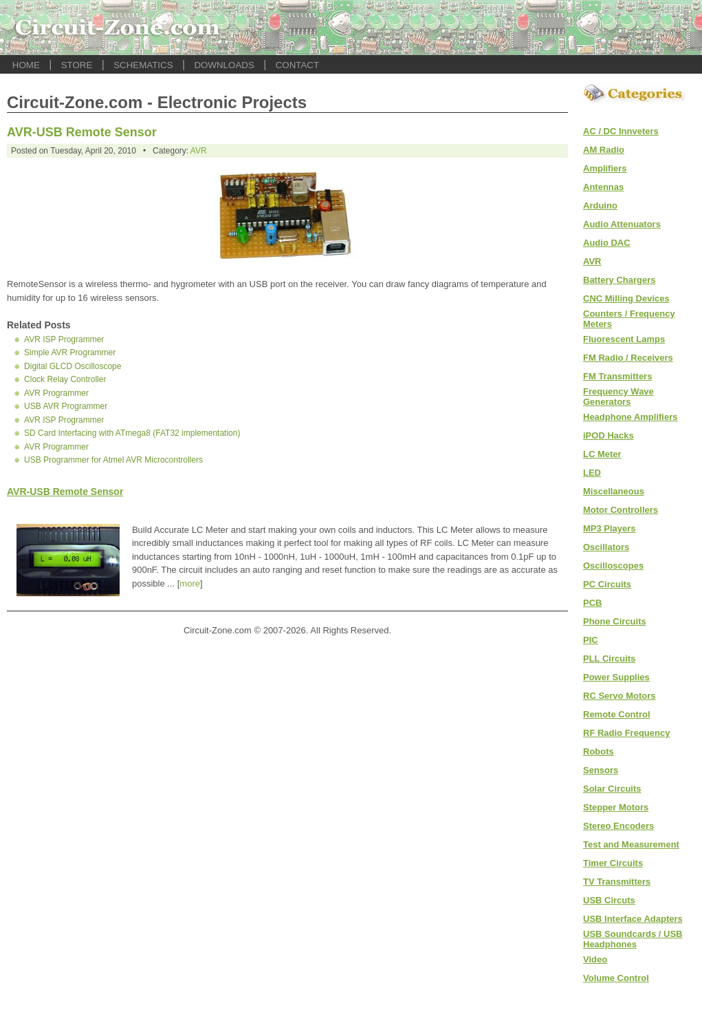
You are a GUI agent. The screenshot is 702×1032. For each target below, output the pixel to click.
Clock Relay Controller (65, 379)
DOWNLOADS (224, 65)
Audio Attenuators (622, 224)
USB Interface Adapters (633, 919)
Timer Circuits (613, 863)
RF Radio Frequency (626, 733)
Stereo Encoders (618, 826)
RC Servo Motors (619, 696)
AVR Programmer (56, 393)
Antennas (603, 187)
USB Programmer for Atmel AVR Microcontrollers (113, 460)
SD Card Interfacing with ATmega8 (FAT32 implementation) (132, 433)
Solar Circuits (612, 788)
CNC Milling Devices (626, 298)
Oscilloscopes (613, 565)
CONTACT (297, 65)
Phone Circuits (614, 621)
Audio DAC (606, 243)
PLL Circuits (609, 658)
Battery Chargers (619, 280)
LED (592, 472)
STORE (77, 65)
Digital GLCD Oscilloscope (72, 366)
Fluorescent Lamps (624, 339)
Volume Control (616, 978)
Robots (598, 751)
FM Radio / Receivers (628, 357)
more (189, 583)
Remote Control (616, 714)
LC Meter (602, 454)
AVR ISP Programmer (64, 339)
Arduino (600, 205)
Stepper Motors (615, 807)
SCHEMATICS (143, 65)
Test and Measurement (631, 844)
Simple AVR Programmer (70, 352)
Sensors (600, 770)
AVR (198, 151)
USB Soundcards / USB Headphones (632, 939)
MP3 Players (609, 528)
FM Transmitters (617, 376)
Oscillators (606, 547)
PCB (592, 603)
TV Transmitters (616, 881)
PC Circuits (607, 584)
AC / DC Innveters (621, 131)
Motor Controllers (620, 510)
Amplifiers (605, 168)
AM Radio (603, 150)
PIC (590, 640)
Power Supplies (616, 677)
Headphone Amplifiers (630, 417)
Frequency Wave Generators (618, 396)
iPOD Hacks (608, 435)
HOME (26, 65)
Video (595, 959)
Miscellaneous (613, 491)
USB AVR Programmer (65, 406)
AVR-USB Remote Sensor (82, 132)
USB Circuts (609, 900)
